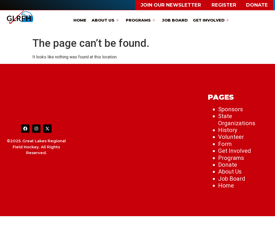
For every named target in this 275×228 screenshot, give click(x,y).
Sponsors (230, 109)
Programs (140, 20)
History (227, 130)
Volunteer (231, 137)
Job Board (175, 20)
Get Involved (211, 20)
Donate (227, 164)
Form (225, 144)
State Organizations (236, 119)
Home (79, 20)
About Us (105, 20)
